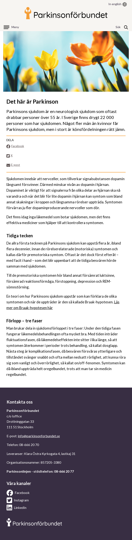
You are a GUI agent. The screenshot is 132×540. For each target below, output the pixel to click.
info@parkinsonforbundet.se (39, 436)
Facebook (15, 146)
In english (114, 4)
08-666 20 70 (29, 445)
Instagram (18, 500)
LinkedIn (16, 507)
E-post (13, 165)
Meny (15, 27)
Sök (118, 27)
